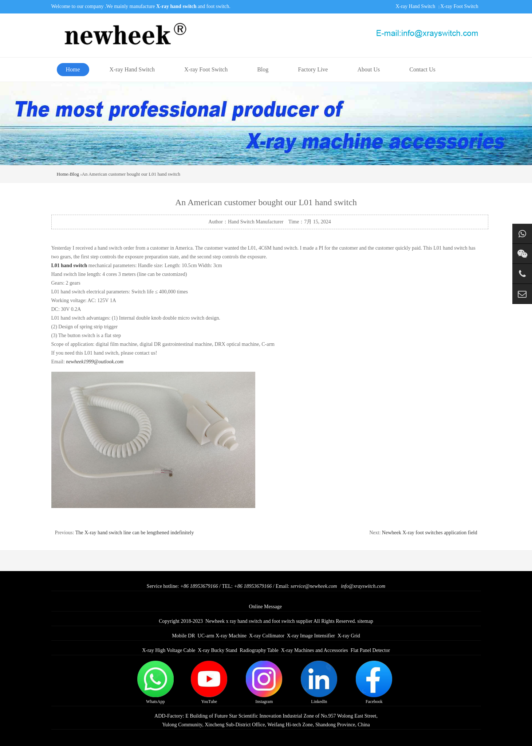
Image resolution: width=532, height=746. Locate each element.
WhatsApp (155, 682)
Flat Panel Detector (370, 650)
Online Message (265, 606)
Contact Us (422, 69)
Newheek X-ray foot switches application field (429, 532)
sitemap (365, 621)
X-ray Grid (349, 635)
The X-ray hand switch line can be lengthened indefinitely (134, 532)
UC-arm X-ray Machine (222, 635)
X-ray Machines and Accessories (314, 650)
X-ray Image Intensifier (311, 635)
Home (73, 69)
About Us (368, 69)
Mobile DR (183, 635)
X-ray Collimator (266, 635)
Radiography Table (259, 650)
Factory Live (313, 69)
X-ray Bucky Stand (217, 650)
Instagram (264, 682)
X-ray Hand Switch (415, 6)
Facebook (374, 682)
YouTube (209, 682)
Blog (262, 69)
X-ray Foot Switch (459, 6)
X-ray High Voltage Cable (168, 650)
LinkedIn (319, 682)
